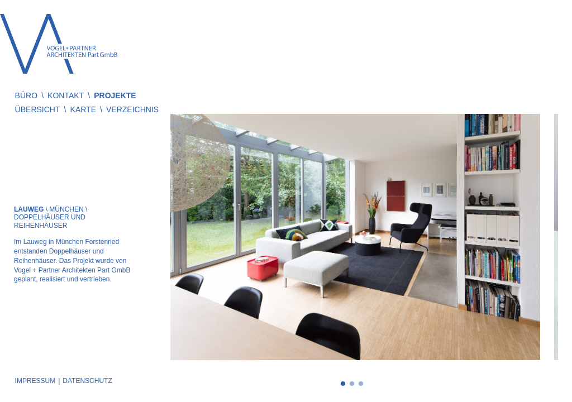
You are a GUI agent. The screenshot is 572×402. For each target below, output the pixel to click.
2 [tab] (351, 383)
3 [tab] (360, 383)
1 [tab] (343, 383)
